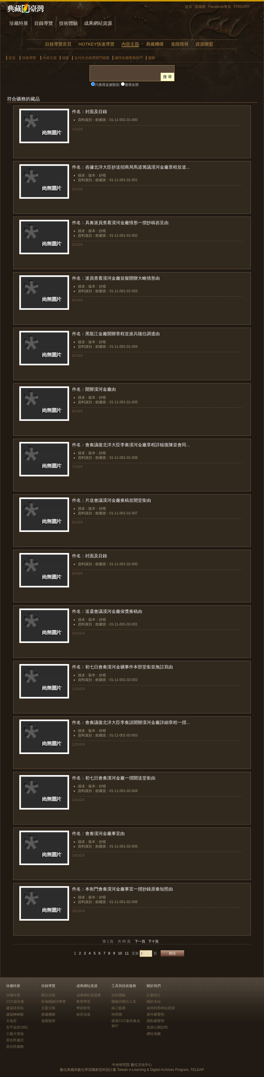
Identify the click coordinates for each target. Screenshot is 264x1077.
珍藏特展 (18, 23)
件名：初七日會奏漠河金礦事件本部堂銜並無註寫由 (122, 666)
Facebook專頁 (219, 7)
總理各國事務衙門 (129, 58)
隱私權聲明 (155, 1021)
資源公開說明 (157, 1027)
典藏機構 (155, 44)
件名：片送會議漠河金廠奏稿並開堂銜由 (111, 500)
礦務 (151, 58)
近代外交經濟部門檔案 (91, 58)
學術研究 (83, 1008)
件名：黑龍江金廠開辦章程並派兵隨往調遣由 (116, 333)
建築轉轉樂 (15, 1014)
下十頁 (153, 941)
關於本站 (154, 1002)
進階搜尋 (179, 44)
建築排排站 (15, 1008)
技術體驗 (68, 23)
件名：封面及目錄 (89, 111)
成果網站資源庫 (88, 995)
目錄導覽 (43, 23)
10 (120, 953)
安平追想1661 (17, 1027)
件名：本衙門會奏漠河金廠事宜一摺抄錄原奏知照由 (122, 888)
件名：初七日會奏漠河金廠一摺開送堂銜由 (113, 777)
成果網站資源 (98, 23)
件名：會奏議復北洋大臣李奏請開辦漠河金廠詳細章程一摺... (131, 722)
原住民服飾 (15, 1047)
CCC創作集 (15, 1002)
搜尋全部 (132, 85)
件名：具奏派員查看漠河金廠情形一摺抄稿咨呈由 (120, 222)
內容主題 (130, 44)
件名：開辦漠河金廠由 (94, 389)
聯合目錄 (48, 995)
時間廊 (117, 1014)
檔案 (65, 58)
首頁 (188, 7)
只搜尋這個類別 (107, 85)
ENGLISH (241, 6)
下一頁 (140, 941)
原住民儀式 (15, 1040)
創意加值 (83, 1014)
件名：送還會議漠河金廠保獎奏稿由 (107, 611)
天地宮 (11, 1021)
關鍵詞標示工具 (124, 1002)
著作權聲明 (155, 1014)
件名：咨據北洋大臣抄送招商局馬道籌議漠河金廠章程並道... (131, 167)
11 (127, 953)
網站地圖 (154, 1034)
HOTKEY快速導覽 (96, 44)
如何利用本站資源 (161, 1008)
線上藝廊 (119, 1008)
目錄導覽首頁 (58, 44)
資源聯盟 (204, 44)
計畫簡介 (154, 995)
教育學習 (83, 1002)
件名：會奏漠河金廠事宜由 (98, 833)
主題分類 (48, 1008)
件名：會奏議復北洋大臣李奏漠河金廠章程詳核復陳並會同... (131, 444)
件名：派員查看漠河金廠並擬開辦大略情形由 (116, 278)
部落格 (200, 7)
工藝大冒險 (15, 1034)
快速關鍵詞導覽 (53, 1002)
